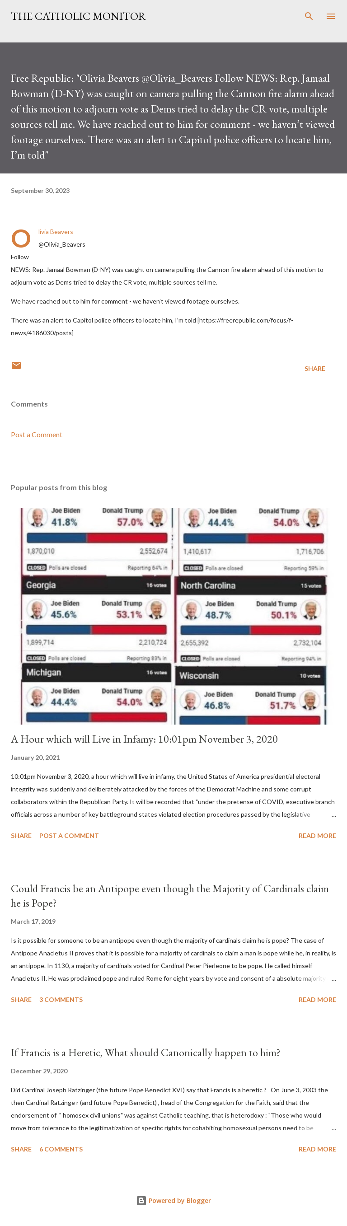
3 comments (61, 999)
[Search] (309, 16)
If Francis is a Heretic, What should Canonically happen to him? (146, 1052)
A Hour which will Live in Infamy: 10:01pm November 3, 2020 (144, 739)
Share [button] (315, 368)
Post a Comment (36, 434)
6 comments (61, 1149)
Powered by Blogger (173, 1200)
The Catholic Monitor (78, 16)
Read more (317, 835)
